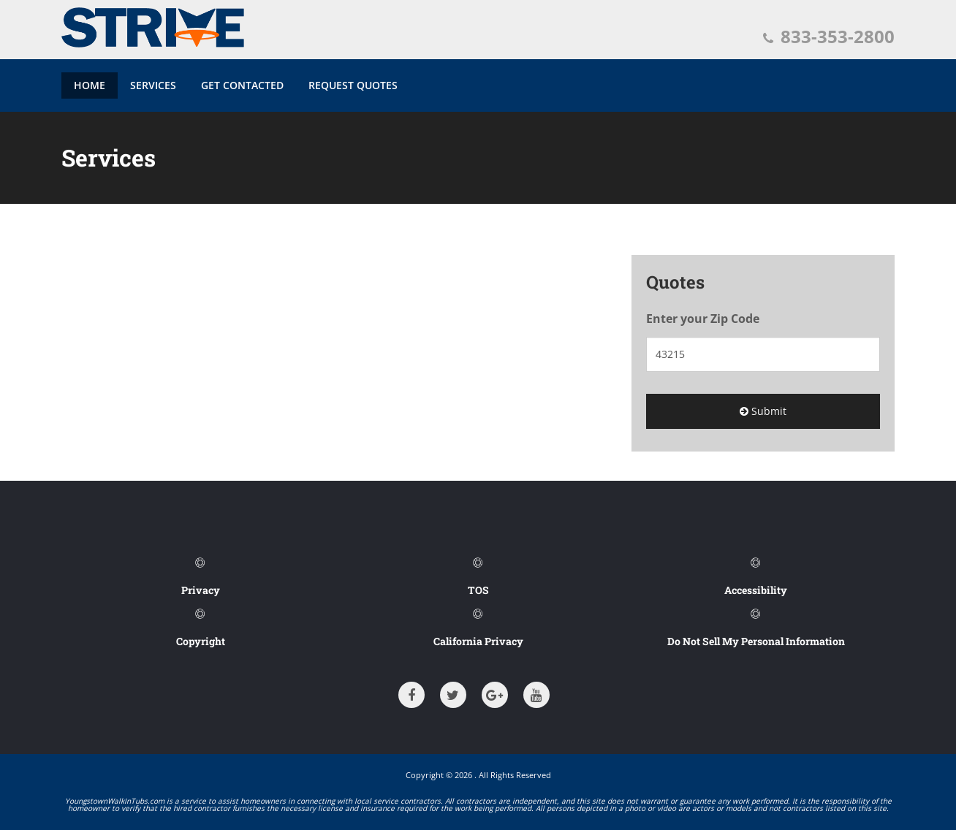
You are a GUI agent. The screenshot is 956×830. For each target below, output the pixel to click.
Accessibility (755, 590)
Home (89, 85)
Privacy (200, 590)
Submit (763, 411)
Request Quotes (353, 85)
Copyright (200, 641)
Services (153, 85)
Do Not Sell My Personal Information (756, 641)
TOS (478, 590)
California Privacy (478, 641)
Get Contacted (242, 85)
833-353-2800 (829, 36)
